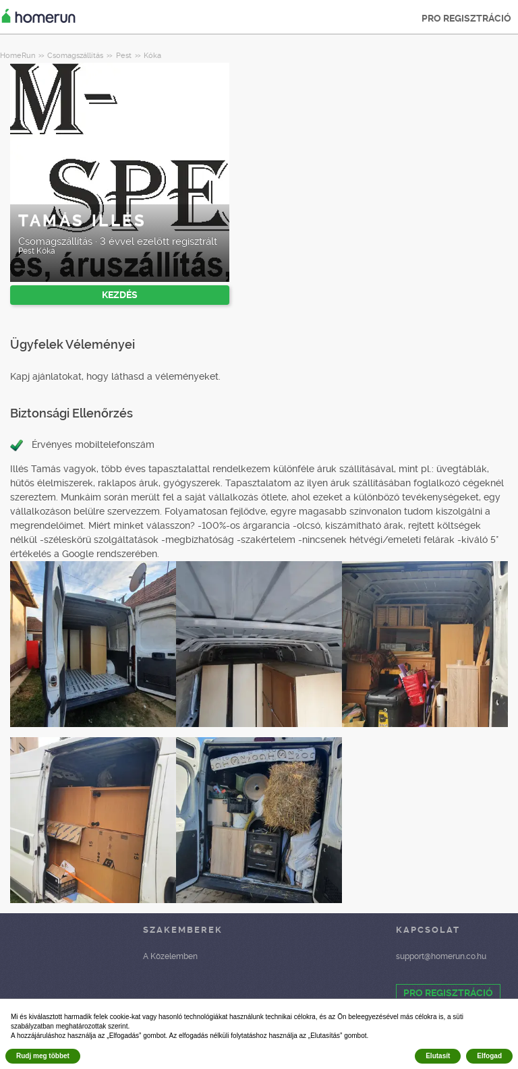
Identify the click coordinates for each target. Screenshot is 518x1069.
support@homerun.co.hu (441, 956)
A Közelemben (170, 956)
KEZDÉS (120, 294)
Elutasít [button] (438, 1056)
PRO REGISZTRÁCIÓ (466, 18)
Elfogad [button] (489, 1056)
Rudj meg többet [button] (42, 1056)
